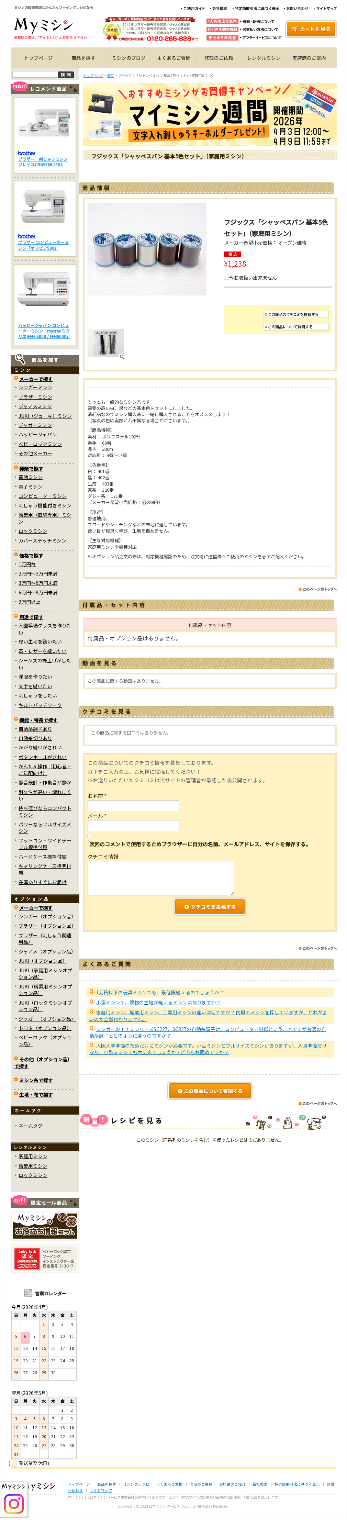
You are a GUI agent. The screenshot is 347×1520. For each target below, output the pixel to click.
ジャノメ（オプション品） (47, 951)
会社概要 (260, 1484)
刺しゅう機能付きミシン (45, 505)
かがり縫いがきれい (40, 747)
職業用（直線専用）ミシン (45, 518)
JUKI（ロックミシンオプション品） (45, 1006)
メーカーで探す (36, 379)
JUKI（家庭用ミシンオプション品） (45, 973)
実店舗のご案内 (309, 57)
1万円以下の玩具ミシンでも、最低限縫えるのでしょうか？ (160, 992)
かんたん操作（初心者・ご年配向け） (45, 769)
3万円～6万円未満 (38, 582)
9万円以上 (30, 601)
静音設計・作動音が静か (45, 782)
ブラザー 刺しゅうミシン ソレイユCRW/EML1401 (43, 161)
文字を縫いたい (35, 686)
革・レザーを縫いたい (43, 651)
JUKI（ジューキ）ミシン (45, 415)
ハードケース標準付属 (42, 856)
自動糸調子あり (35, 728)
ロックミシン (33, 530)
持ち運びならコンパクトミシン (45, 811)
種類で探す (31, 468)
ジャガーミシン (35, 425)
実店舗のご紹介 (232, 1484)
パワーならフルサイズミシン (45, 827)
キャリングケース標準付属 (45, 869)
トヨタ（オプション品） (45, 1028)
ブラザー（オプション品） (47, 925)
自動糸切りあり (35, 738)
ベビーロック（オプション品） (45, 1040)
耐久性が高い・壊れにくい (45, 795)
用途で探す (31, 617)
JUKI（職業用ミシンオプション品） (45, 989)
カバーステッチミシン (42, 540)
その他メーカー (35, 453)
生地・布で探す (36, 1094)
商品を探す (83, 57)
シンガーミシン (35, 387)
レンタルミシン (264, 57)
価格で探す (31, 555)
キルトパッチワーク (40, 705)
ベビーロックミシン (40, 443)
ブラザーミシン (35, 396)
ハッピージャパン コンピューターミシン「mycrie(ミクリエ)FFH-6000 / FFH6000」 (44, 330)
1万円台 (27, 564)
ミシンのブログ (129, 57)
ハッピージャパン (38, 434)
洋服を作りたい (35, 676)
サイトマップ (101, 1490)
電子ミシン (31, 486)
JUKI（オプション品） (43, 960)
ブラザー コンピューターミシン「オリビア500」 (43, 244)
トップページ (38, 57)
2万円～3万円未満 (38, 573)
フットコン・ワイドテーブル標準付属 (45, 843)
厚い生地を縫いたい (40, 641)
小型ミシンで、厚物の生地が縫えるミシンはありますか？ (158, 1002)
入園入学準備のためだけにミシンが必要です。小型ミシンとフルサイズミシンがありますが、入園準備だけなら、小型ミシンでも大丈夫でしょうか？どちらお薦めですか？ (208, 1048)
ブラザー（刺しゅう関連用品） (45, 938)
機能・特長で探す (38, 720)
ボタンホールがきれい (43, 756)
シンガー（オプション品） (47, 916)
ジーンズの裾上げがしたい (45, 663)
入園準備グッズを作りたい (45, 628)
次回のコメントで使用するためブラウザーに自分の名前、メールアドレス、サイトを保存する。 (200, 844)
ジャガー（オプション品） (47, 1018)
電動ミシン (31, 476)
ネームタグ (31, 1125)
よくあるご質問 (174, 57)
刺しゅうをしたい (38, 695)
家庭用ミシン (33, 1156)
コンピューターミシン (43, 495)
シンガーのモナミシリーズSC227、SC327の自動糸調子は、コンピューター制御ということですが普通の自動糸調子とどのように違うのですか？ (207, 1032)
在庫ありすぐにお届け (43, 882)
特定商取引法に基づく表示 (297, 1484)
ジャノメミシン (35, 406)
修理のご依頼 (218, 57)
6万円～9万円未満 (38, 592)
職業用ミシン (33, 1165)
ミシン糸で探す (36, 1080)
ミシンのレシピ (136, 1484)
